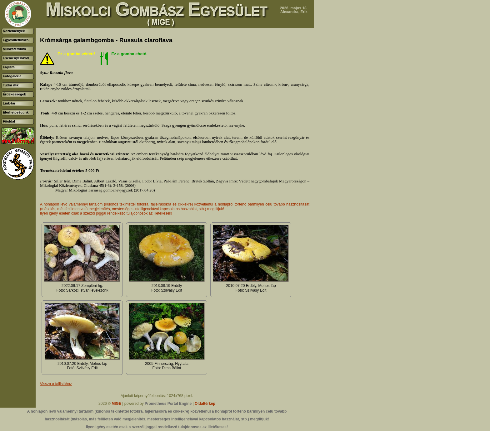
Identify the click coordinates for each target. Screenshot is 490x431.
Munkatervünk (14, 49)
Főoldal (9, 121)
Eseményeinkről (16, 58)
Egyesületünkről (16, 40)
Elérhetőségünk (16, 112)
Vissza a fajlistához (56, 384)
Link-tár (9, 103)
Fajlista (9, 67)
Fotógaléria (12, 76)
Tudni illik (11, 85)
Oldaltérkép (205, 403)
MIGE (116, 403)
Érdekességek (14, 94)
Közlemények (14, 31)
